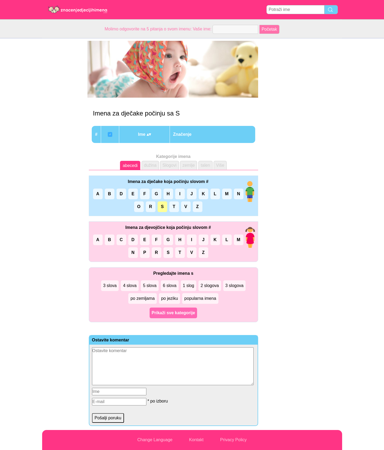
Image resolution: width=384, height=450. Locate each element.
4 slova (130, 285)
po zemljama (142, 298)
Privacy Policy (233, 439)
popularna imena (200, 298)
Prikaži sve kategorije (173, 312)
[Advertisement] (63, 118)
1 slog (188, 285)
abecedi (130, 165)
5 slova (150, 285)
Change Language (155, 439)
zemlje (188, 165)
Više (220, 165)
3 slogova (234, 285)
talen (205, 165)
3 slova (110, 285)
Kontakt (196, 439)
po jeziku (169, 298)
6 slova (170, 285)
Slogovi (169, 165)
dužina (150, 165)
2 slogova (210, 285)
